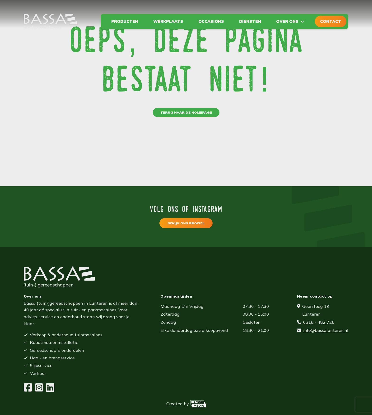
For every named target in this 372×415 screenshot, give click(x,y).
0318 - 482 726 (319, 322)
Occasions (211, 21)
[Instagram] (39, 388)
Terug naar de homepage (186, 112)
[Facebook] (28, 388)
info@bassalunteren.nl (325, 330)
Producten (124, 21)
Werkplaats (168, 21)
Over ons (287, 21)
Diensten (250, 21)
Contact (330, 21)
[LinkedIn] (50, 388)
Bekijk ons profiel (186, 223)
